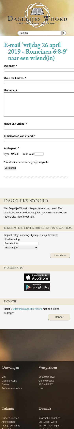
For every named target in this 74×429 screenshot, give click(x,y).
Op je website (46, 380)
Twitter (5, 384)
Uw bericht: (11, 90)
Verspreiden (47, 368)
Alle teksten (8, 421)
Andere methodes (12, 388)
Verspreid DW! (46, 376)
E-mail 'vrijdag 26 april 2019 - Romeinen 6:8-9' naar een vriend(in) (35, 52)
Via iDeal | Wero (47, 421)
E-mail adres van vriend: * (19, 140)
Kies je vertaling (11, 425)
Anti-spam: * (11, 153)
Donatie (44, 409)
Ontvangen (10, 368)
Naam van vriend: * (15, 128)
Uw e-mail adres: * (15, 78)
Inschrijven (60, 260)
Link (40, 388)
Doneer (59, 321)
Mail (4, 376)
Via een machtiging (49, 425)
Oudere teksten (10, 418)
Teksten (8, 409)
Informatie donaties (49, 418)
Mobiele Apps (9, 380)
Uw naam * (10, 65)
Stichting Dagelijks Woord (27, 313)
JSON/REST (45, 384)
